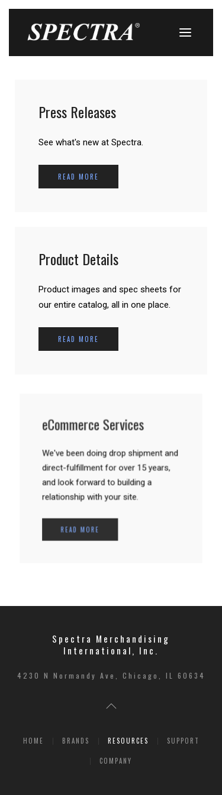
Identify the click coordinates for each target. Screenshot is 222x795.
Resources (128, 740)
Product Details (78, 258)
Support (183, 740)
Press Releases (77, 111)
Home (33, 740)
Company (115, 760)
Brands (75, 740)
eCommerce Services (94, 430)
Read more (78, 176)
